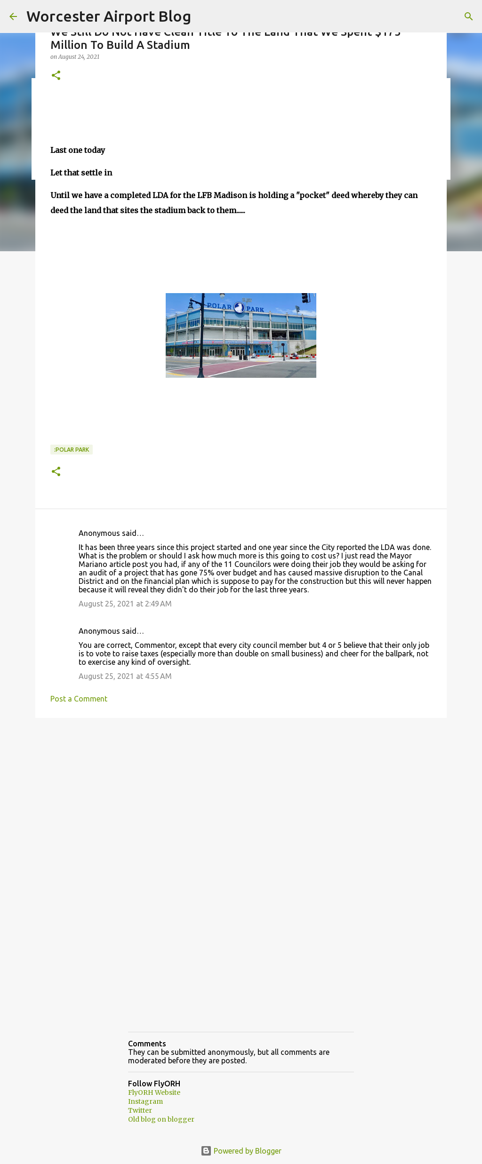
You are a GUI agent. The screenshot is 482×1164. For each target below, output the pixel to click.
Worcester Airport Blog (108, 16)
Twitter (140, 1110)
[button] (56, 76)
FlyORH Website (154, 1092)
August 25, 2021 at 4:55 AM (125, 676)
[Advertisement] (241, 798)
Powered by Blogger (241, 1151)
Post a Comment (78, 698)
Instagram (145, 1101)
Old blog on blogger (161, 1119)
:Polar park (71, 449)
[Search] (468, 16)
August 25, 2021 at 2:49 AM (125, 603)
